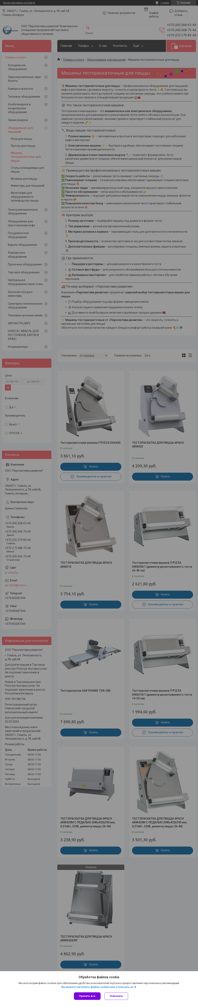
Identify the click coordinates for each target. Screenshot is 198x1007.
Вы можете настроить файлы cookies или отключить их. (97, 987)
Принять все (87, 996)
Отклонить (116, 996)
